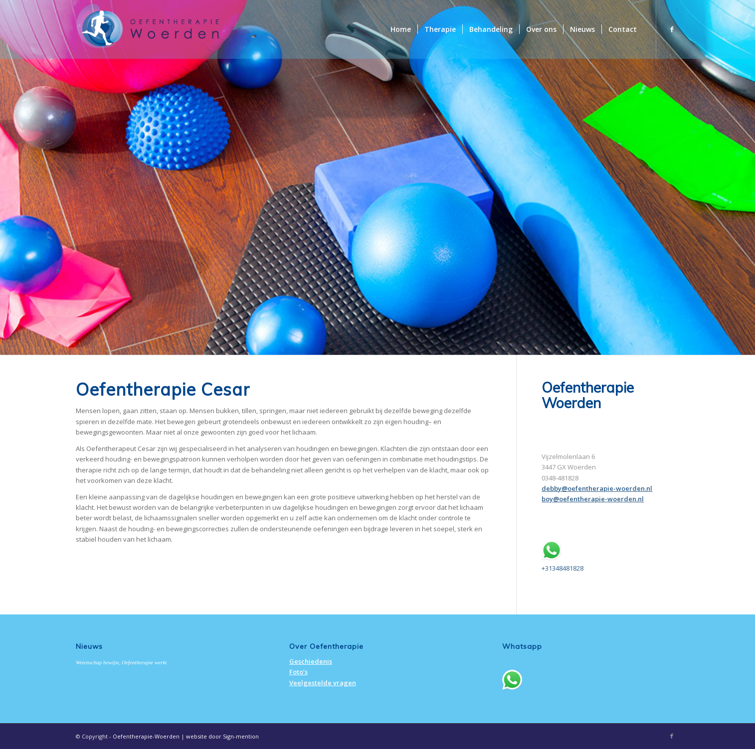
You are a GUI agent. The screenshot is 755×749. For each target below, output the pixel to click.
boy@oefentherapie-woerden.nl (593, 498)
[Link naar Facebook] (671, 28)
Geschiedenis (310, 661)
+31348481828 (562, 568)
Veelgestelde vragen (322, 682)
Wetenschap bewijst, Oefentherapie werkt (121, 662)
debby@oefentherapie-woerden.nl (597, 488)
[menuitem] (400, 29)
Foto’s (298, 671)
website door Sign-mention (222, 736)
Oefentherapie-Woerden (146, 736)
